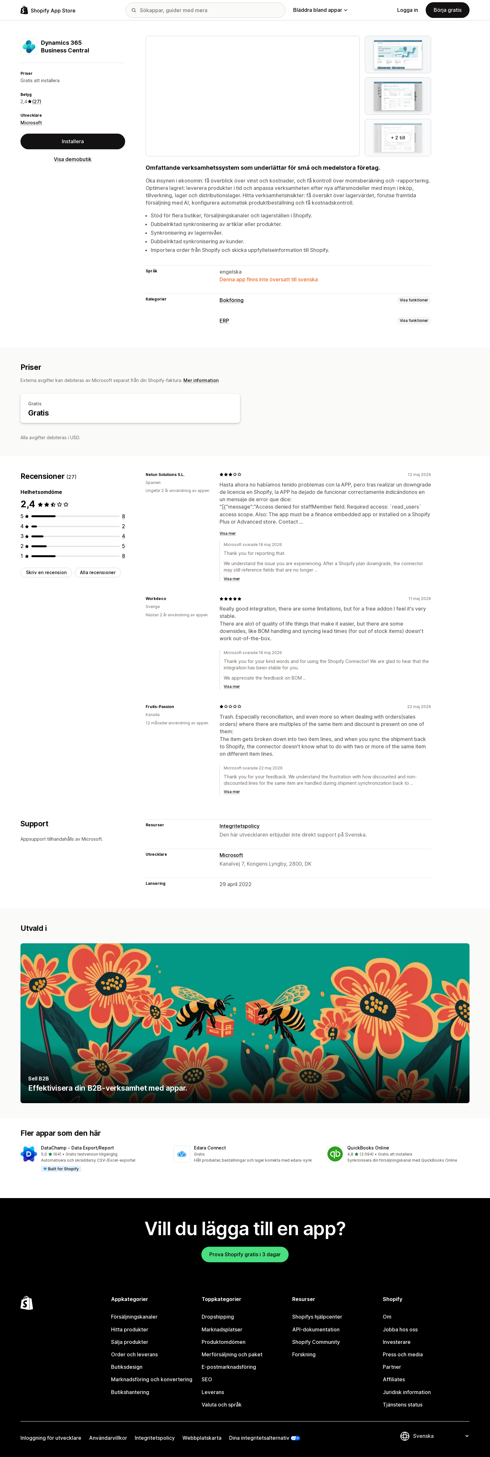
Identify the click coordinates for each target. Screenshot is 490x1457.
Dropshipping (218, 1316)
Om (387, 1316)
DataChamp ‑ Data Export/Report (77, 1147)
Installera (73, 141)
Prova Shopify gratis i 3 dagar (245, 1254)
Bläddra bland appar (320, 10)
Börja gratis (448, 10)
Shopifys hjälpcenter (317, 1316)
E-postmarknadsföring (229, 1367)
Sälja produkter (129, 1342)
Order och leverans (134, 1354)
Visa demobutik (73, 159)
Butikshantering (130, 1392)
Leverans (213, 1392)
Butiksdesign (126, 1367)
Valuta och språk (222, 1404)
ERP (224, 320)
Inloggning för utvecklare (50, 1438)
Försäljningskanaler (134, 1316)
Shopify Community (316, 1342)
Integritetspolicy (240, 826)
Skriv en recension (46, 572)
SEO (207, 1379)
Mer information (201, 380)
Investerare (397, 1342)
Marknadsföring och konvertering (151, 1379)
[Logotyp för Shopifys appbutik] (48, 10)
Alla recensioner (98, 572)
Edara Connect (210, 1147)
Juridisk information (407, 1392)
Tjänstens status (402, 1404)
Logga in (407, 10)
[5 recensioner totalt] (123, 546)
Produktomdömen (223, 1342)
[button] (91, 1159)
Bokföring (232, 300)
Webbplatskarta (201, 1438)
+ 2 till (398, 137)
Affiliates (394, 1379)
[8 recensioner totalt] (123, 516)
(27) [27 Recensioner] (36, 101)
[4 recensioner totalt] (123, 536)
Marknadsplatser (222, 1329)
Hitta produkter (129, 1329)
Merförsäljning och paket (232, 1354)
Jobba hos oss (400, 1329)
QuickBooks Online (368, 1147)
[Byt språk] (441, 1435)
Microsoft (31, 122)
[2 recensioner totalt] (123, 526)
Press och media (403, 1354)
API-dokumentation (316, 1329)
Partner (392, 1367)
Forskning (304, 1354)
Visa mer (228, 533)
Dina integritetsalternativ (259, 1438)
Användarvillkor (108, 1438)
